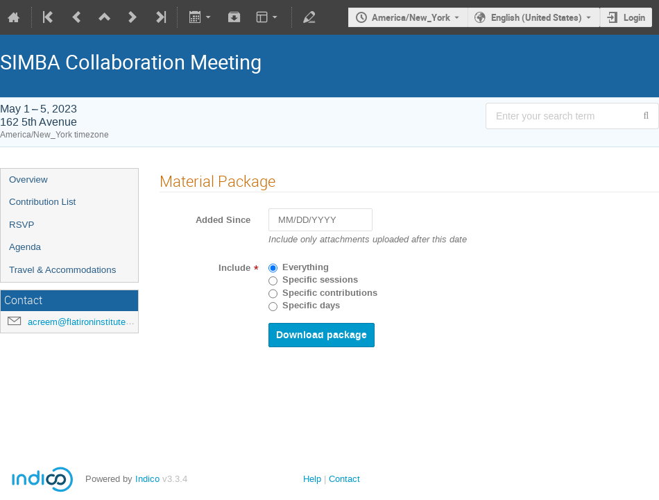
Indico (147, 479)
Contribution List (42, 202)
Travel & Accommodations (62, 270)
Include (234, 268)
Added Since (223, 220)
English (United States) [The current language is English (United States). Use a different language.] (536, 17)
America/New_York (411, 17)
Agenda (25, 247)
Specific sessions (320, 280)
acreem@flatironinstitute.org (84, 322)
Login (634, 17)
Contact (344, 479)
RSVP (21, 224)
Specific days (311, 305)
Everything (305, 267)
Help (312, 479)
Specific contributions (329, 293)
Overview (28, 179)
